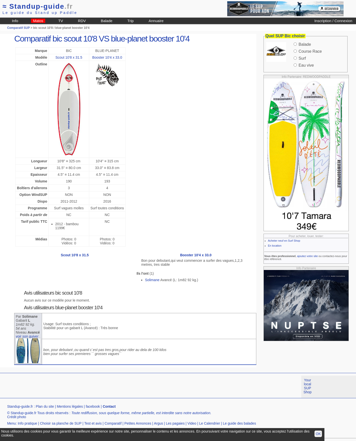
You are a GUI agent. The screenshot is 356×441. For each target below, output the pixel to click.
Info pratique (27, 423)
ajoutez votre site (307, 256)
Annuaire (156, 21)
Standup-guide (37, 6)
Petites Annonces (137, 423)
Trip (130, 21)
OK (318, 434)
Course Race (310, 51)
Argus (158, 423)
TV (60, 21)
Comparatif (112, 423)
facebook (93, 406)
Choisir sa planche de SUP (61, 423)
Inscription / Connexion (333, 21)
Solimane (152, 280)
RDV (82, 21)
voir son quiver (27, 336)
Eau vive (306, 65)
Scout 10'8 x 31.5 (68, 57)
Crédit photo (16, 417)
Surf (302, 58)
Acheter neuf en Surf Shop (284, 240)
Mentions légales (70, 406)
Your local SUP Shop (308, 386)
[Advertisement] (90, 387)
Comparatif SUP (19, 28)
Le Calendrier (209, 423)
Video (191, 423)
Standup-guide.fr (20, 406)
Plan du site (45, 406)
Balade (106, 21)
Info (15, 21)
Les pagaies (175, 423)
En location (274, 245)
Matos (38, 21)
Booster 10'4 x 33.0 (107, 57)
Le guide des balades (239, 423)
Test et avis (93, 423)
